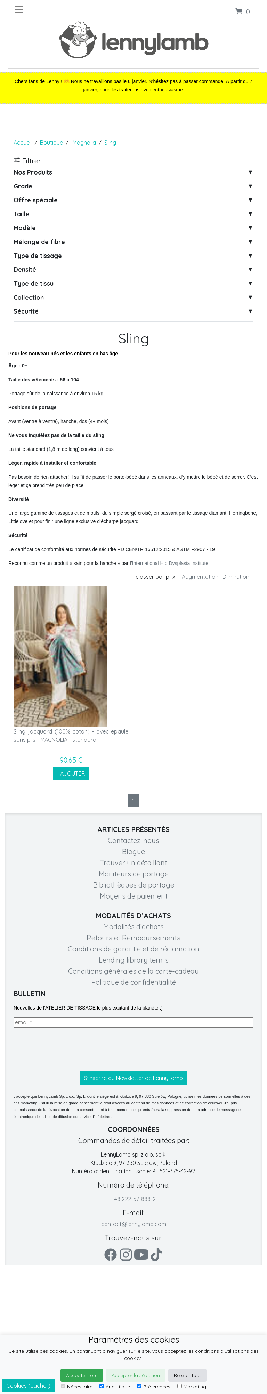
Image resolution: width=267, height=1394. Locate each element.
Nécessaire (76, 1387)
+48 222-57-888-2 (133, 1199)
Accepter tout (82, 1375)
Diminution (235, 576)
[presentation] (66, 1049)
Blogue (133, 851)
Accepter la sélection (136, 1375)
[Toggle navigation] (74, 9)
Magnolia (84, 142)
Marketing (191, 1387)
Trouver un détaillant (133, 862)
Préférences (153, 1387)
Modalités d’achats (133, 926)
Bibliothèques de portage (133, 885)
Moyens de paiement (134, 896)
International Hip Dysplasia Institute (170, 563)
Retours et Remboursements (133, 937)
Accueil (23, 142)
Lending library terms (134, 960)
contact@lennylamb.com (133, 1224)
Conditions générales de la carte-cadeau (133, 971)
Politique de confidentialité (133, 982)
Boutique (51, 142)
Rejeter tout (187, 1375)
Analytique (114, 1387)
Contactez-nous (133, 840)
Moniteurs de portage (134, 873)
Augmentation (200, 576)
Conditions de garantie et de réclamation (133, 949)
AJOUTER (71, 773)
